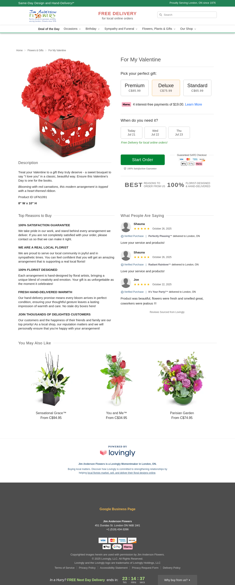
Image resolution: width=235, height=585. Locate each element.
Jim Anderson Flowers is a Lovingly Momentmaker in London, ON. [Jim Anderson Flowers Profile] (117, 464)
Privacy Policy (87, 567)
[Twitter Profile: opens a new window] (118, 498)
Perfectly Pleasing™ (160, 236)
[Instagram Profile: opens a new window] (130, 498)
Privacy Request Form (145, 567)
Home (19, 50)
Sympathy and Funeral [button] (121, 29)
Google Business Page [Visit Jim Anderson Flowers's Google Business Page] (117, 509)
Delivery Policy (171, 567)
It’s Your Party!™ (158, 291)
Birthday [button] (93, 29)
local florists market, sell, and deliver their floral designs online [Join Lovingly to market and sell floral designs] (121, 472)
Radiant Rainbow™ (159, 264)
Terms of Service (65, 567)
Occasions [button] (72, 29)
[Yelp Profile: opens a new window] (105, 498)
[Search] (187, 15)
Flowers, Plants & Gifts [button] (159, 29)
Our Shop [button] (188, 29)
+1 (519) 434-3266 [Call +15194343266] (117, 529)
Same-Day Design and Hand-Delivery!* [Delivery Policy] (46, 3)
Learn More (193, 104)
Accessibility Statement (114, 567)
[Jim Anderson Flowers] (48, 16)
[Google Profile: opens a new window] (142, 498)
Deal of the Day (49, 29)
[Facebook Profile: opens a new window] (93, 498)
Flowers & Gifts (35, 50)
